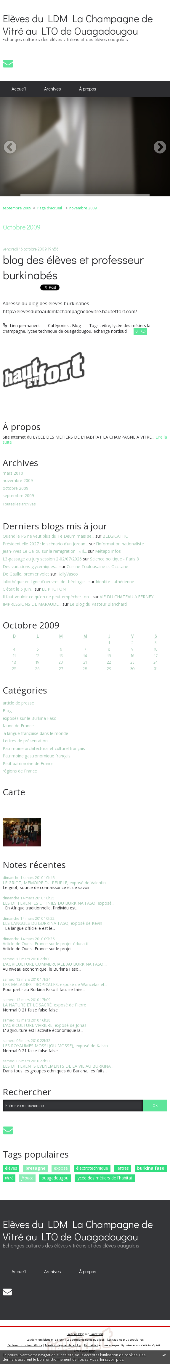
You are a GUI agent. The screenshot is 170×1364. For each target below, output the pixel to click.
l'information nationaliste (120, 544)
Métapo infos (108, 551)
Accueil (19, 89)
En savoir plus (111, 1359)
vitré (9, 1178)
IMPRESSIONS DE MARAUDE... (32, 604)
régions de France (20, 771)
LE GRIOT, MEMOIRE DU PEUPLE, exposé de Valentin (54, 882)
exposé (61, 1168)
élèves (11, 1168)
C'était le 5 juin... (18, 589)
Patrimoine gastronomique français (36, 756)
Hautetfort (96, 1334)
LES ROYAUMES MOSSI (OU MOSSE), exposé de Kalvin (55, 1045)
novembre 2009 (18, 480)
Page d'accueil (49, 208)
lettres (123, 1168)
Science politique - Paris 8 (114, 559)
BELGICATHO (115, 536)
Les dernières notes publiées (86, 1340)
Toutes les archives (19, 504)
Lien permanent (21, 325)
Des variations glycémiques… (30, 566)
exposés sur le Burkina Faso (30, 718)
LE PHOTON (54, 589)
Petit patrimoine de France (28, 763)
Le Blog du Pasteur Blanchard (98, 604)
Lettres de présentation (25, 741)
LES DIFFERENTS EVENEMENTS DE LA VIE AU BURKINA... (58, 1066)
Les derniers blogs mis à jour (45, 1340)
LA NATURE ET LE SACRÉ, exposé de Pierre (44, 1005)
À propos (87, 89)
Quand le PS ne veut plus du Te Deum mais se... (48, 536)
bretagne (35, 1168)
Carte (14, 792)
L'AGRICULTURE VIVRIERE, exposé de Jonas (44, 1025)
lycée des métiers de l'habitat (104, 1178)
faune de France (18, 725)
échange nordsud (110, 331)
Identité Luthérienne (115, 581)
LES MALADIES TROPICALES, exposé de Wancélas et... (55, 984)
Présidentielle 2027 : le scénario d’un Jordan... (45, 544)
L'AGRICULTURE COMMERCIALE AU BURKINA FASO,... (55, 964)
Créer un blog (75, 1334)
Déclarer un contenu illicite (24, 1345)
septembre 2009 (18, 495)
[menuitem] (19, 89)
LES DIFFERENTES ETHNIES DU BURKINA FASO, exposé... (58, 903)
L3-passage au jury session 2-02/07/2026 (42, 559)
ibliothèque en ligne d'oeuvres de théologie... (45, 581)
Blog (7, 710)
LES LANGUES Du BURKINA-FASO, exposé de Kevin (52, 923)
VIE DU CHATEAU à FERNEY (126, 596)
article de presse (18, 703)
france (27, 1178)
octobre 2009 (15, 488)
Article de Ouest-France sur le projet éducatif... (47, 943)
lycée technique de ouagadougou (59, 331)
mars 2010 (13, 473)
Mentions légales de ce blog (63, 1345)
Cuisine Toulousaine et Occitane (97, 566)
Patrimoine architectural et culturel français (44, 748)
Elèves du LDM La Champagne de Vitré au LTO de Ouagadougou (78, 24)
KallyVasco (67, 574)
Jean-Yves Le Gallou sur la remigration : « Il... (45, 551)
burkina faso (150, 1168)
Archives (52, 89)
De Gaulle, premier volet (26, 574)
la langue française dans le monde (35, 733)
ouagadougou (54, 1178)
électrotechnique (92, 1168)
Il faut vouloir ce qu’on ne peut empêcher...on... (47, 596)
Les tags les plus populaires (125, 1340)
